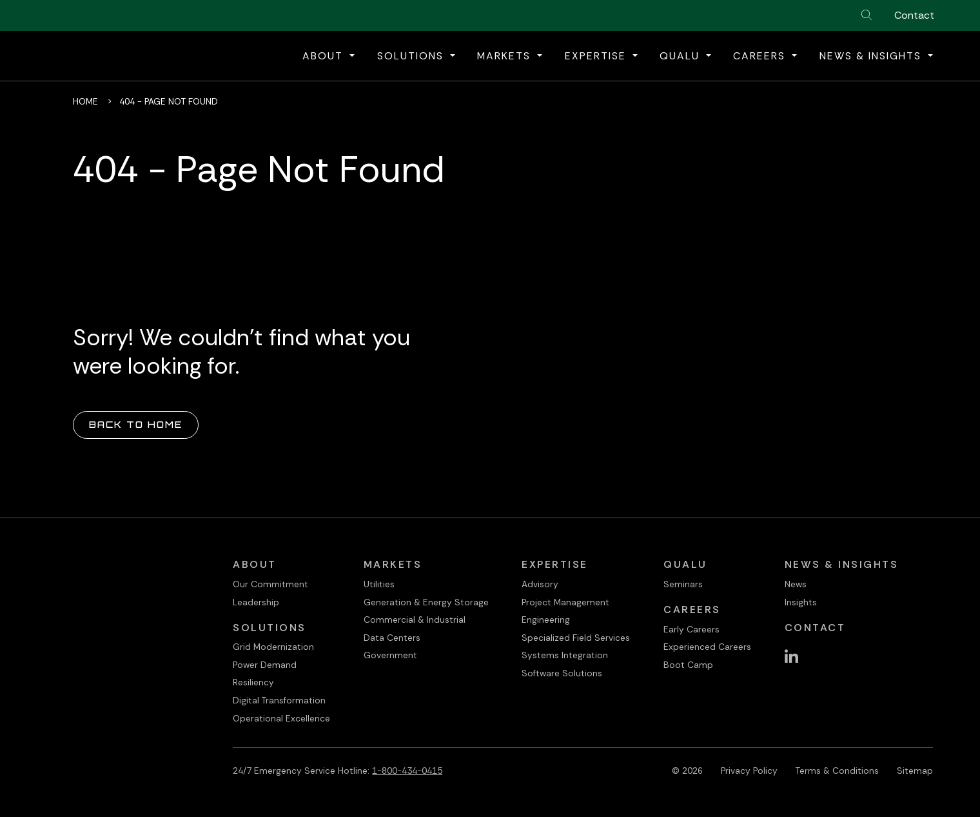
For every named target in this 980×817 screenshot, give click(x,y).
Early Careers (691, 629)
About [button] (324, 56)
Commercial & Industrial (415, 619)
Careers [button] (761, 56)
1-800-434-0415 (407, 770)
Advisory (540, 584)
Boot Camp (688, 665)
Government (390, 655)
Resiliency (253, 682)
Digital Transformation (279, 700)
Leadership (256, 602)
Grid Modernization (273, 646)
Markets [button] (505, 56)
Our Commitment (270, 584)
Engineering (546, 619)
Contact (914, 15)
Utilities (379, 584)
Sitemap (915, 770)
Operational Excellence (281, 718)
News (796, 584)
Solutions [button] (412, 56)
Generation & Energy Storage (426, 602)
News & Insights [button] (872, 56)
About (255, 564)
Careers (692, 609)
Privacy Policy (749, 770)
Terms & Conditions (837, 770)
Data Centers (392, 637)
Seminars (683, 584)
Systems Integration (565, 655)
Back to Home (135, 424)
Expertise (555, 564)
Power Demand (265, 665)
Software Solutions (562, 673)
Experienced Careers (707, 646)
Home (85, 101)
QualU (685, 564)
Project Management (565, 602)
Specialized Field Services (576, 637)
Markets (393, 564)
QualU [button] (681, 56)
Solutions (269, 627)
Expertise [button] (597, 56)
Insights (801, 602)
